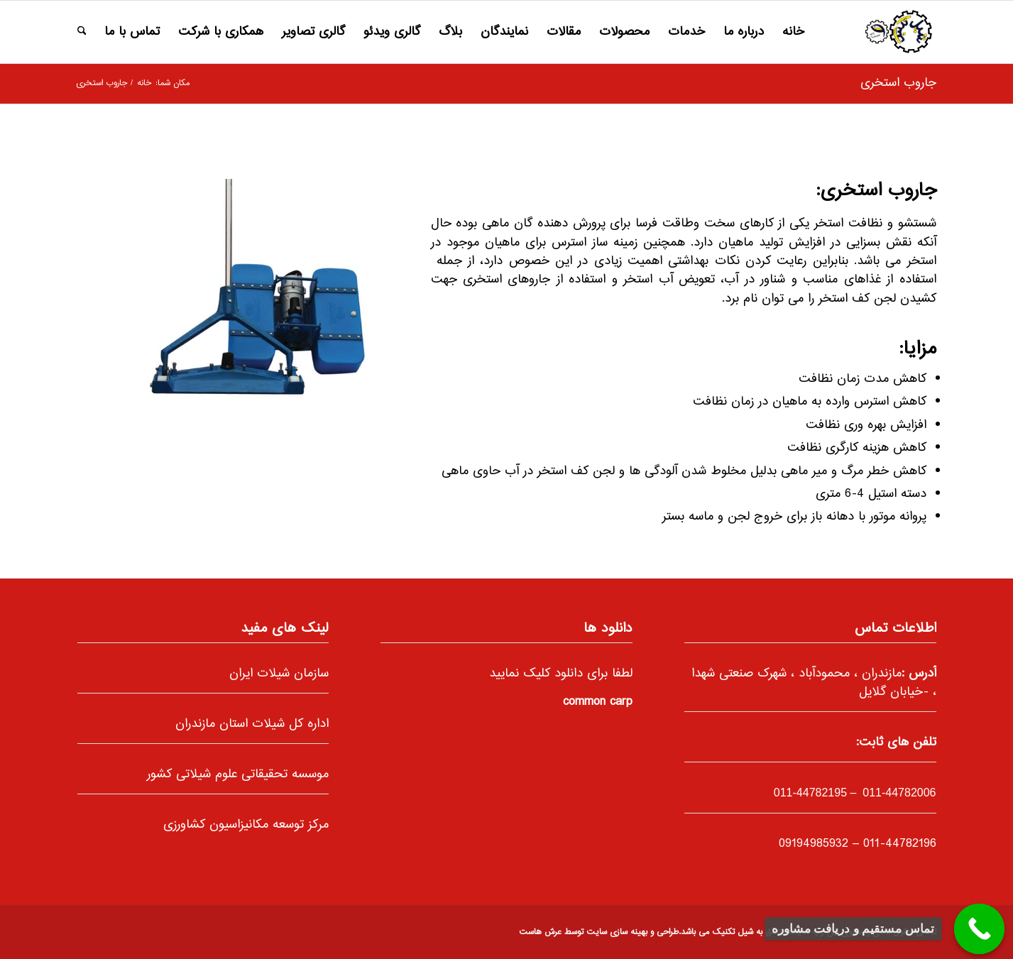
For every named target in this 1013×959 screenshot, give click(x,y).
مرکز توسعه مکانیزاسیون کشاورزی (246, 824)
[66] (898, 32)
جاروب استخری (898, 83)
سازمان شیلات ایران (279, 673)
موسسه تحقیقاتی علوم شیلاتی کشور (238, 774)
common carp (598, 702)
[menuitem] (793, 32)
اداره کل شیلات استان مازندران (252, 724)
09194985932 (813, 844)
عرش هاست (540, 932)
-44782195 (810, 793)
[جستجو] (82, 32)
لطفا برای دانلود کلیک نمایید (561, 673)
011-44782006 (898, 793)
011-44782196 (899, 844)
